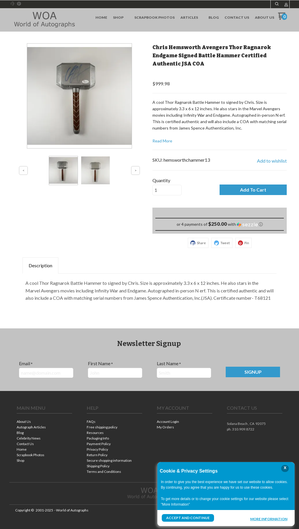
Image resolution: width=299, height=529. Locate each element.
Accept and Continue (187, 518)
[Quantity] (167, 190)
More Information (268, 518)
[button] (253, 190)
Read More (162, 140)
